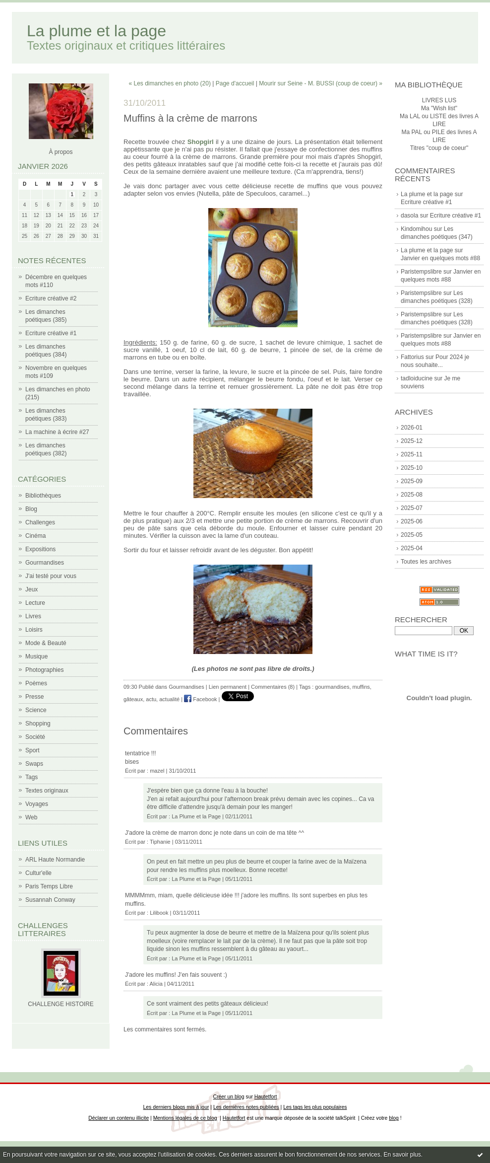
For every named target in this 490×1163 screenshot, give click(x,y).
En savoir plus (402, 1154)
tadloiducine (416, 378)
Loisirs (34, 629)
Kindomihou (416, 228)
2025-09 (412, 481)
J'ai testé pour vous (50, 576)
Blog (31, 509)
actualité (169, 699)
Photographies (44, 669)
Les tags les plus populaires (315, 1107)
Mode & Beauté (45, 643)
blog (394, 1118)
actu (151, 699)
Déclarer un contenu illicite (118, 1118)
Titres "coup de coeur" (439, 148)
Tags (31, 777)
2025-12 (412, 440)
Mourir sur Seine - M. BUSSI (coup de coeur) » (320, 83)
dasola (409, 215)
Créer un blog (229, 1096)
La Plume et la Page (196, 816)
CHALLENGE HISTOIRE (60, 1004)
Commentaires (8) (273, 687)
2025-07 (412, 508)
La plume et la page (96, 31)
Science (36, 710)
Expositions (40, 549)
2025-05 (412, 534)
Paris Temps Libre (49, 886)
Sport (32, 750)
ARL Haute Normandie (55, 859)
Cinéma (35, 535)
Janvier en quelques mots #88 (440, 258)
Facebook (200, 699)
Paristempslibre (421, 271)
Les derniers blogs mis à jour (176, 1107)
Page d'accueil (235, 83)
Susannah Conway (50, 899)
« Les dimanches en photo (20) (170, 83)
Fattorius (412, 357)
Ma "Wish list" (439, 108)
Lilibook (159, 913)
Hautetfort (265, 1096)
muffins (361, 687)
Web (31, 817)
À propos (60, 151)
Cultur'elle (38, 873)
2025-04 (412, 548)
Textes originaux (46, 790)
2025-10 (412, 467)
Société (35, 736)
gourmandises (332, 687)
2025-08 (412, 494)
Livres (33, 616)
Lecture (35, 602)
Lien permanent (227, 687)
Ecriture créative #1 (50, 333)
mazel (157, 771)
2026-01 (412, 427)
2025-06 (412, 521)
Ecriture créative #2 (50, 298)
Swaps (34, 763)
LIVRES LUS (439, 100)
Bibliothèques (43, 495)
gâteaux (133, 699)
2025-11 (412, 454)
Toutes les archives (426, 561)
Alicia (156, 984)
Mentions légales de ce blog (185, 1118)
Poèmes (36, 683)
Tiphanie (160, 842)
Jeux (31, 589)
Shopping (38, 723)
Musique (36, 656)
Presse (34, 696)
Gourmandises (44, 562)
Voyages (36, 803)
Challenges (40, 522)
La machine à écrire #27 (57, 432)
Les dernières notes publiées (246, 1107)
